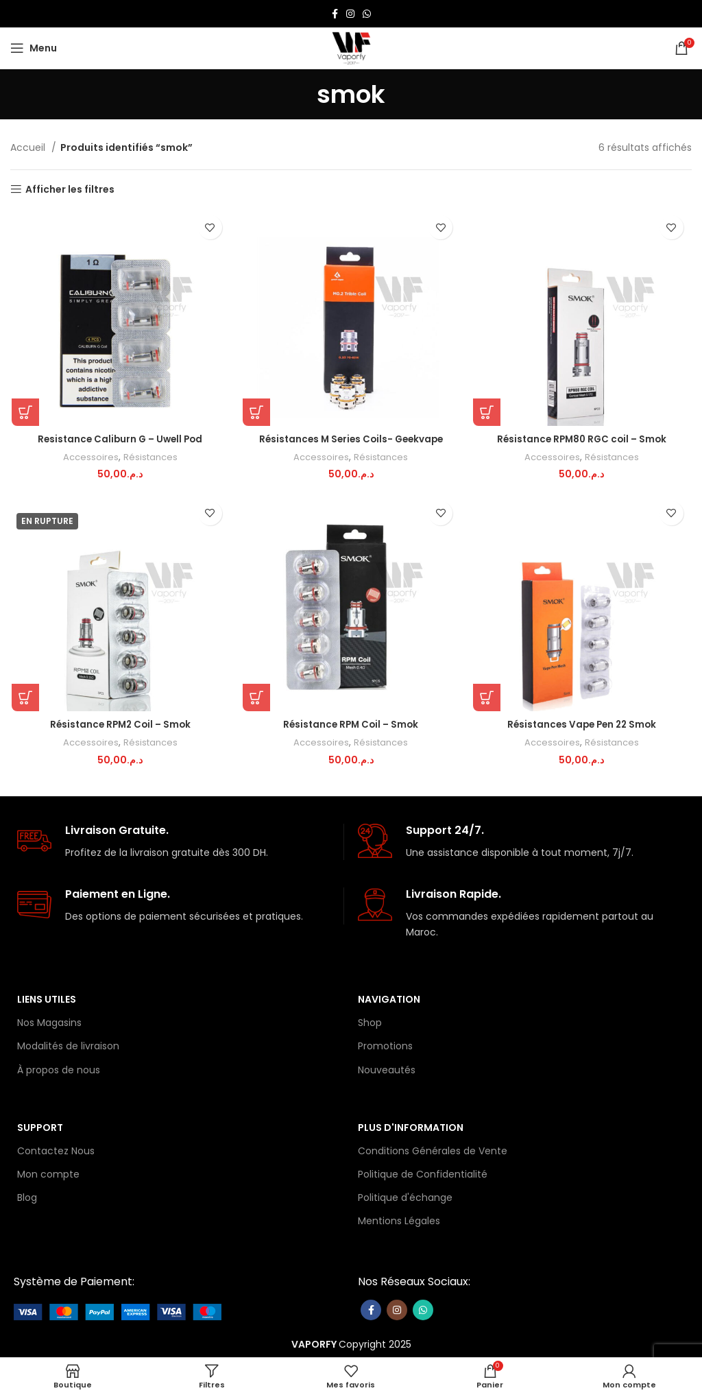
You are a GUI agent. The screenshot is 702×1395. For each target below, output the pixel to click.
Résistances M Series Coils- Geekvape (351, 439)
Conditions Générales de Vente (432, 1149)
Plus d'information (410, 1125)
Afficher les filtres (69, 189)
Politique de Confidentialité (422, 1172)
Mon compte (48, 1172)
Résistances (150, 457)
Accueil (29, 147)
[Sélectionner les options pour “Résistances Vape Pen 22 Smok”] (487, 699)
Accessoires (89, 457)
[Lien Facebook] (335, 14)
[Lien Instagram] (350, 14)
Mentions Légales (399, 1219)
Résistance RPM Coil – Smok (351, 725)
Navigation (389, 997)
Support (40, 1125)
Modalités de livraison (68, 1044)
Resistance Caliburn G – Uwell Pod (119, 439)
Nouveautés (386, 1068)
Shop (370, 1020)
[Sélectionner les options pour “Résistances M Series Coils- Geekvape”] (255, 413)
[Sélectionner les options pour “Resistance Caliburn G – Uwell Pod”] (24, 413)
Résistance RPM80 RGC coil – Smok (583, 439)
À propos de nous (58, 1068)
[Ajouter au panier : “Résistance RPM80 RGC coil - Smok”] (487, 413)
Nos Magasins (49, 1020)
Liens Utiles (46, 997)
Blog (27, 1196)
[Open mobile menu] (33, 48)
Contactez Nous (56, 1149)
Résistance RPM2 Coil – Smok (119, 725)
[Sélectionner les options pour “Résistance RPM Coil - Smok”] (255, 699)
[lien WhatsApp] (367, 14)
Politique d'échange (405, 1196)
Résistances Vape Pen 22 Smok (583, 725)
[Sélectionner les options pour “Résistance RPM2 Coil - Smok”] (24, 699)
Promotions (385, 1044)
